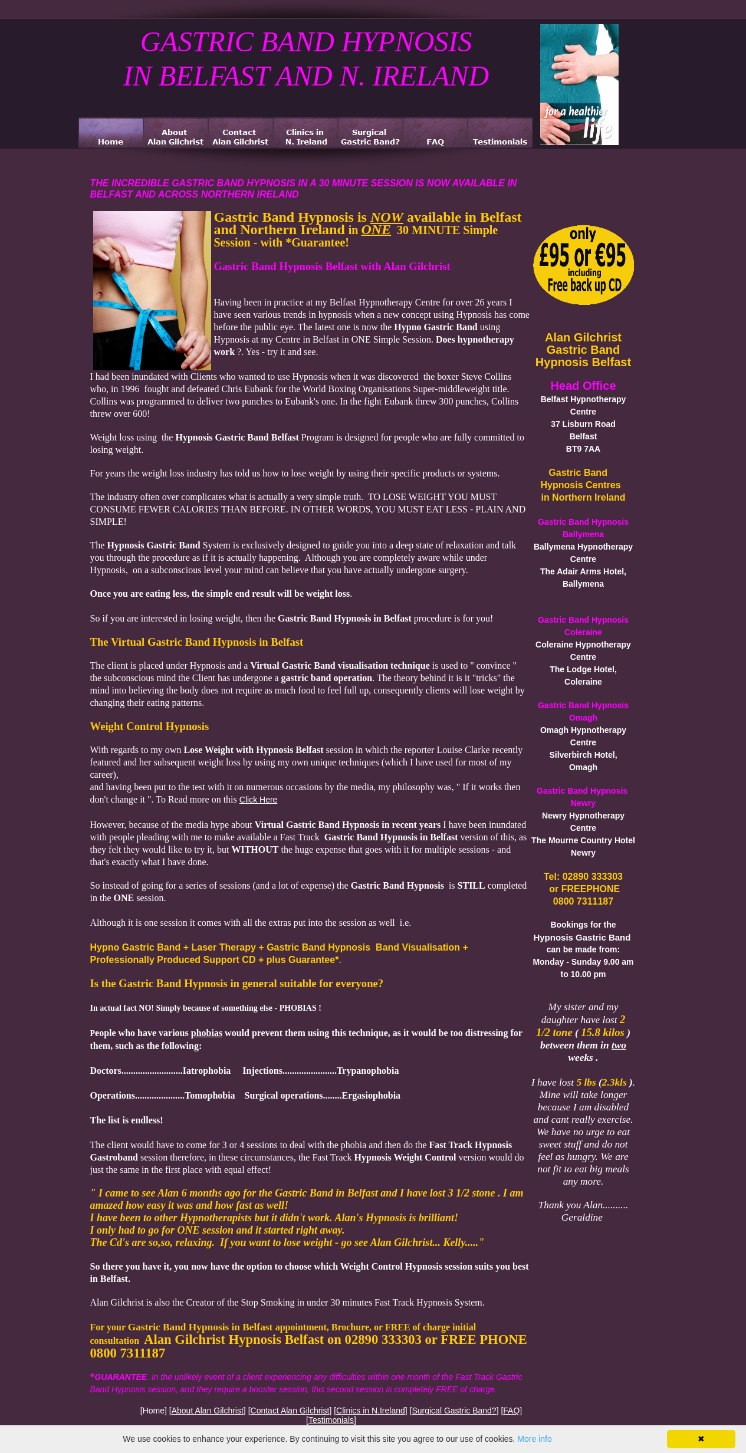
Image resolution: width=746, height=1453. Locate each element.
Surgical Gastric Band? (454, 1410)
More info (534, 1439)
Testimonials (331, 1420)
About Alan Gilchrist (208, 1410)
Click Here (258, 799)
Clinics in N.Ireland (370, 1410)
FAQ (511, 1410)
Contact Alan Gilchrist (290, 1410)
